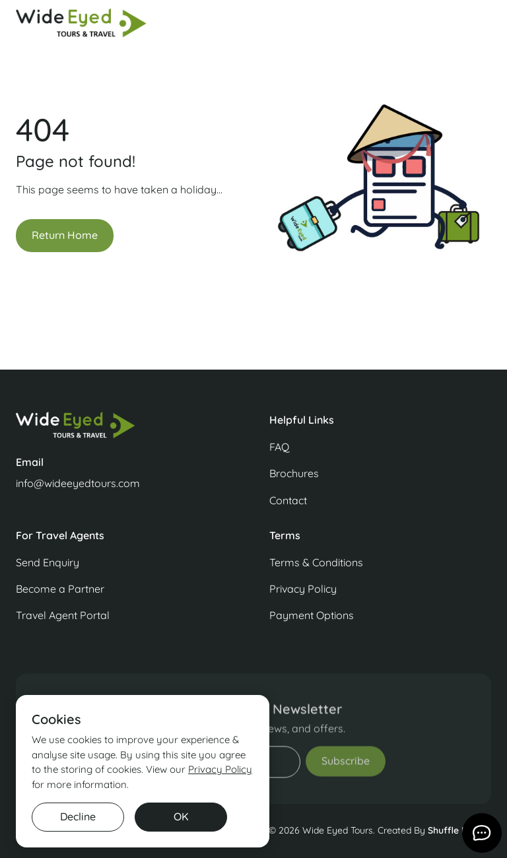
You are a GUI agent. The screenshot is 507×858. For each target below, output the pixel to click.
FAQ (279, 446)
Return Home (65, 235)
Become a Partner (60, 588)
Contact (288, 500)
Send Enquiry (47, 562)
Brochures (294, 473)
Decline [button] (78, 816)
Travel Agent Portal (63, 615)
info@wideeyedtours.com (78, 483)
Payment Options (311, 615)
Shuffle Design (459, 830)
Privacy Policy (303, 588)
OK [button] (181, 816)
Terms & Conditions (316, 562)
